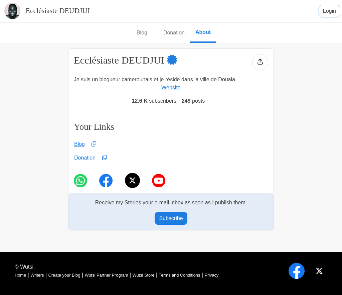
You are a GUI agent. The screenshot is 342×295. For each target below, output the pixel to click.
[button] (177, 60)
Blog (79, 144)
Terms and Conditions (179, 275)
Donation (85, 158)
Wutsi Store (144, 275)
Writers (37, 275)
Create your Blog (64, 275)
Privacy (211, 275)
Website (171, 87)
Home (20, 275)
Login (329, 11)
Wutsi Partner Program (106, 275)
